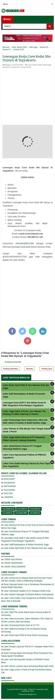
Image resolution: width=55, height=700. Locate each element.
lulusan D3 (6, 67)
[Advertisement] (27, 97)
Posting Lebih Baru (10, 369)
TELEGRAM (9, 490)
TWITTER (8, 493)
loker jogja (47, 65)
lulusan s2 (35, 513)
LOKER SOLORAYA (13, 559)
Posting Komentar (13, 362)
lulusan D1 (22, 509)
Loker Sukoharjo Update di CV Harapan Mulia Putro (27, 591)
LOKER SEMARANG (13, 563)
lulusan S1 (16, 67)
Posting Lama (46, 369)
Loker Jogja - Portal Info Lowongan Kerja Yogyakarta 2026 (33, 690)
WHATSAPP (9, 479)
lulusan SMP (21, 513)
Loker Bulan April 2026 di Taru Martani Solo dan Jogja (28, 548)
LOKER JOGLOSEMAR (14, 566)
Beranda (29, 369)
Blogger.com (32, 694)
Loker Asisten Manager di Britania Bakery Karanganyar (29, 594)
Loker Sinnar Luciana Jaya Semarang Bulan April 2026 (28, 666)
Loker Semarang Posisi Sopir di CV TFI (21, 625)
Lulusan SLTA (26, 67)
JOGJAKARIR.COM (24, 243)
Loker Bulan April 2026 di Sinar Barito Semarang (26, 635)
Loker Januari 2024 (34, 65)
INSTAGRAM (10, 486)
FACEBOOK (9, 483)
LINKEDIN (8, 497)
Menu (7, 19)
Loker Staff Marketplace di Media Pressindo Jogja (26, 544)
